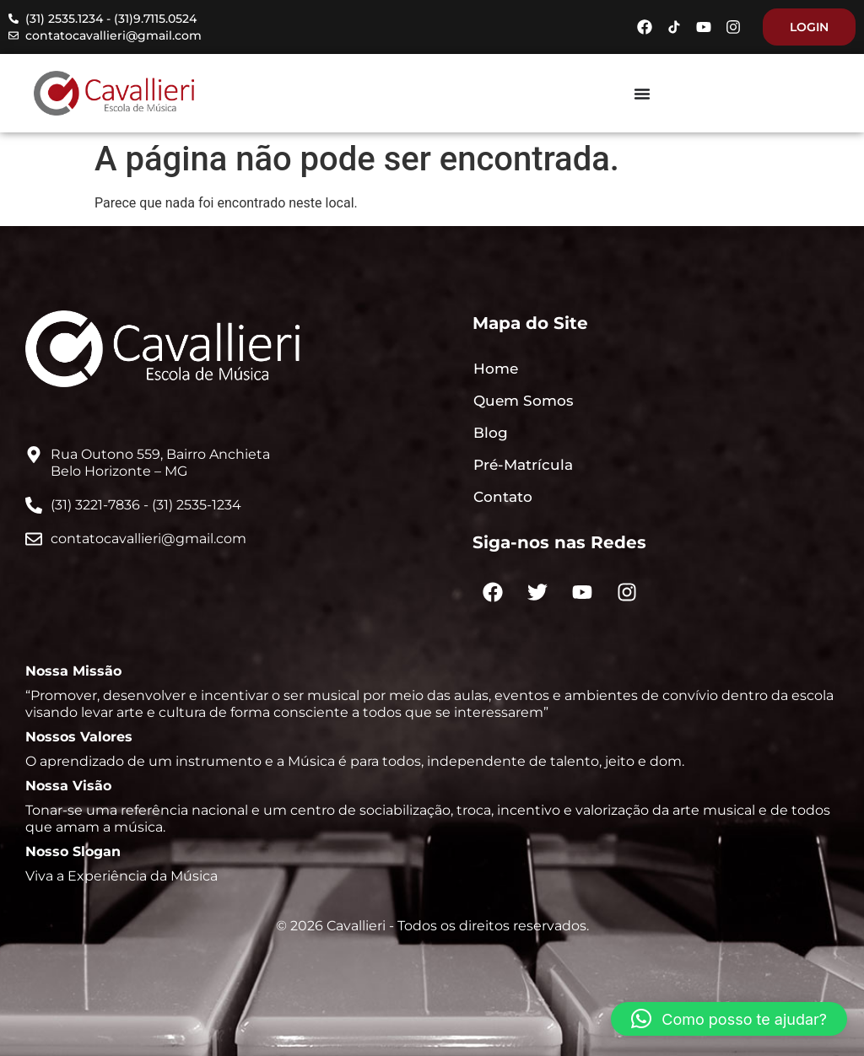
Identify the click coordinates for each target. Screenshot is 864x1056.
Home (495, 368)
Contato (502, 496)
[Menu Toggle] (642, 93)
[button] (729, 1019)
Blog (490, 432)
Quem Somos (523, 400)
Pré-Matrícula (523, 464)
